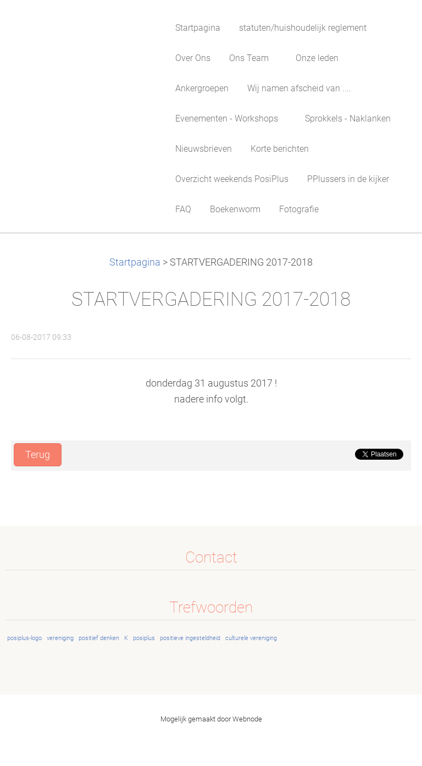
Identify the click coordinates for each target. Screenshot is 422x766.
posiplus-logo (24, 638)
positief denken (99, 638)
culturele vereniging (251, 638)
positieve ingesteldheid (190, 638)
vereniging (60, 638)
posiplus (144, 638)
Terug (37, 454)
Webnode (247, 719)
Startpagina (134, 262)
